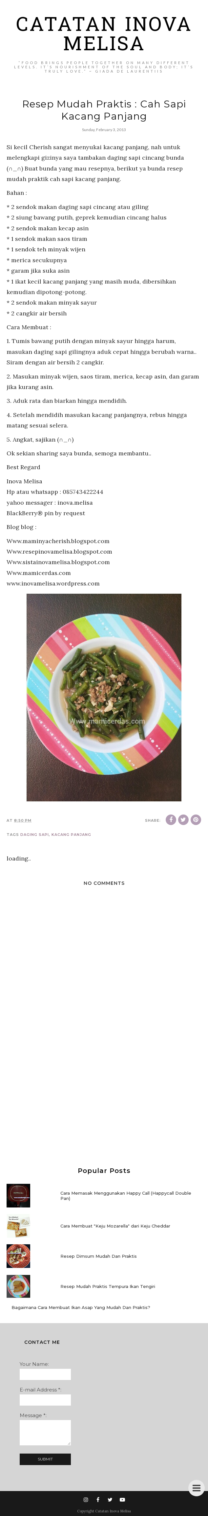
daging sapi (34, 834)
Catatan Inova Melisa (104, 36)
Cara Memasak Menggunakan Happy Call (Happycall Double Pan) (125, 1195)
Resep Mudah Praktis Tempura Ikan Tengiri (107, 1286)
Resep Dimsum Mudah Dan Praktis (98, 1256)
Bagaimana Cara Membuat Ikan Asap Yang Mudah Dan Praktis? (80, 1307)
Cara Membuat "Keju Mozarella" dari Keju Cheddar (115, 1226)
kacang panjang (71, 834)
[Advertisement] (104, 1102)
